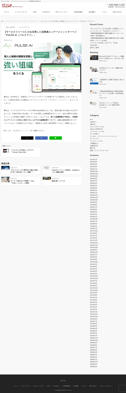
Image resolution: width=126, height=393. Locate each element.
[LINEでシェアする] (55, 138)
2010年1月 (93, 335)
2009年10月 (94, 340)
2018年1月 (93, 228)
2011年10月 (94, 290)
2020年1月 (93, 193)
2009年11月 (94, 338)
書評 (92, 148)
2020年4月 (93, 188)
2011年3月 (93, 307)
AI (91, 119)
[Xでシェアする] (27, 138)
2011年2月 (93, 309)
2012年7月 (93, 281)
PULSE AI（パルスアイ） (58, 100)
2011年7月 (93, 297)
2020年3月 (93, 190)
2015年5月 (93, 259)
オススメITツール (24, 27)
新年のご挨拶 (94, 47)
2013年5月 (93, 269)
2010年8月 (93, 319)
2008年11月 (94, 362)
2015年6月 (93, 257)
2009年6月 (93, 350)
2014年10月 (94, 262)
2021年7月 (93, 159)
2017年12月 (94, 231)
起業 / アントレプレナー (99, 150)
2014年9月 (93, 264)
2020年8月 (93, 178)
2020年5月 (93, 185)
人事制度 (94, 143)
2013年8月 (93, 266)
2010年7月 (93, 321)
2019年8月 (93, 204)
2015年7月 (93, 255)
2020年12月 (94, 171)
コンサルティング (97, 131)
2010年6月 (93, 323)
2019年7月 (93, 207)
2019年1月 (93, 216)
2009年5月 (93, 352)
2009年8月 (93, 345)
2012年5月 (93, 283)
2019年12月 (94, 195)
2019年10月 (94, 200)
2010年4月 (93, 328)
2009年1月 (93, 359)
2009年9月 (93, 343)
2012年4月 (93, 285)
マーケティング (96, 141)
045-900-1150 (117, 4)
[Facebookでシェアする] (41, 138)
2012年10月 (94, 278)
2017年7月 (93, 235)
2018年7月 (93, 221)
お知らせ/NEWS (10, 27)
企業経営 (94, 146)
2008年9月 (93, 364)
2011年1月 (93, 312)
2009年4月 (93, 354)
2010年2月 (93, 333)
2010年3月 (93, 331)
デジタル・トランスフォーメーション (103, 136)
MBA (92, 124)
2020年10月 (94, 176)
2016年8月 (93, 250)
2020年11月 (94, 174)
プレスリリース (25, 130)
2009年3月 (93, 357)
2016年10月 (94, 247)
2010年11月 (94, 316)
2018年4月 (93, 226)
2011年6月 (93, 300)
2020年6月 (93, 183)
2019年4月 (93, 214)
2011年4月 (93, 304)
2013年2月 (93, 274)
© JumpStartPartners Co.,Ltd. (63, 390)
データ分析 (94, 134)
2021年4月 (93, 164)
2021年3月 (93, 166)
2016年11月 (94, 245)
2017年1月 (93, 240)
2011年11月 (94, 288)
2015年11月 (94, 252)
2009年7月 (93, 347)
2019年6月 (93, 209)
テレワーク (94, 138)
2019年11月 (94, 197)
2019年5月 (93, 212)
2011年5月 (93, 302)
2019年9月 (93, 202)
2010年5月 (93, 326)
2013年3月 (93, 271)
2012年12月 (94, 276)
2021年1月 (93, 169)
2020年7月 (93, 181)
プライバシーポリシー (106, 386)
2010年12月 (94, 314)
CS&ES (93, 122)
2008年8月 (93, 366)
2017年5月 (93, 238)
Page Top (63, 379)
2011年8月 (93, 295)
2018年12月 (94, 219)
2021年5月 (93, 162)
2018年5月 (93, 224)
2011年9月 (93, 293)
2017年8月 (93, 233)
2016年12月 (94, 243)
